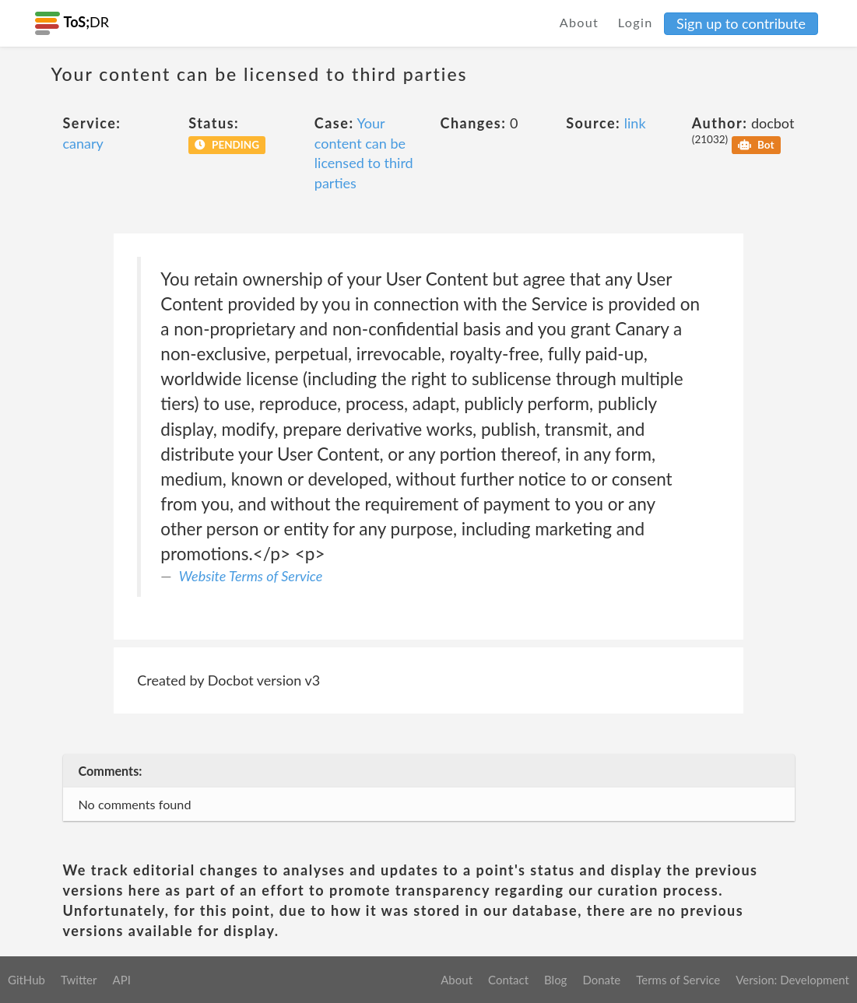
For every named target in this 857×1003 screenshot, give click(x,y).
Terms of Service (678, 980)
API (121, 980)
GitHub (26, 980)
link (635, 123)
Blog (555, 980)
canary (83, 143)
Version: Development (792, 980)
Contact (508, 980)
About (579, 22)
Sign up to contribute (741, 23)
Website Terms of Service (251, 575)
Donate (601, 980)
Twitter (79, 980)
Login (635, 22)
